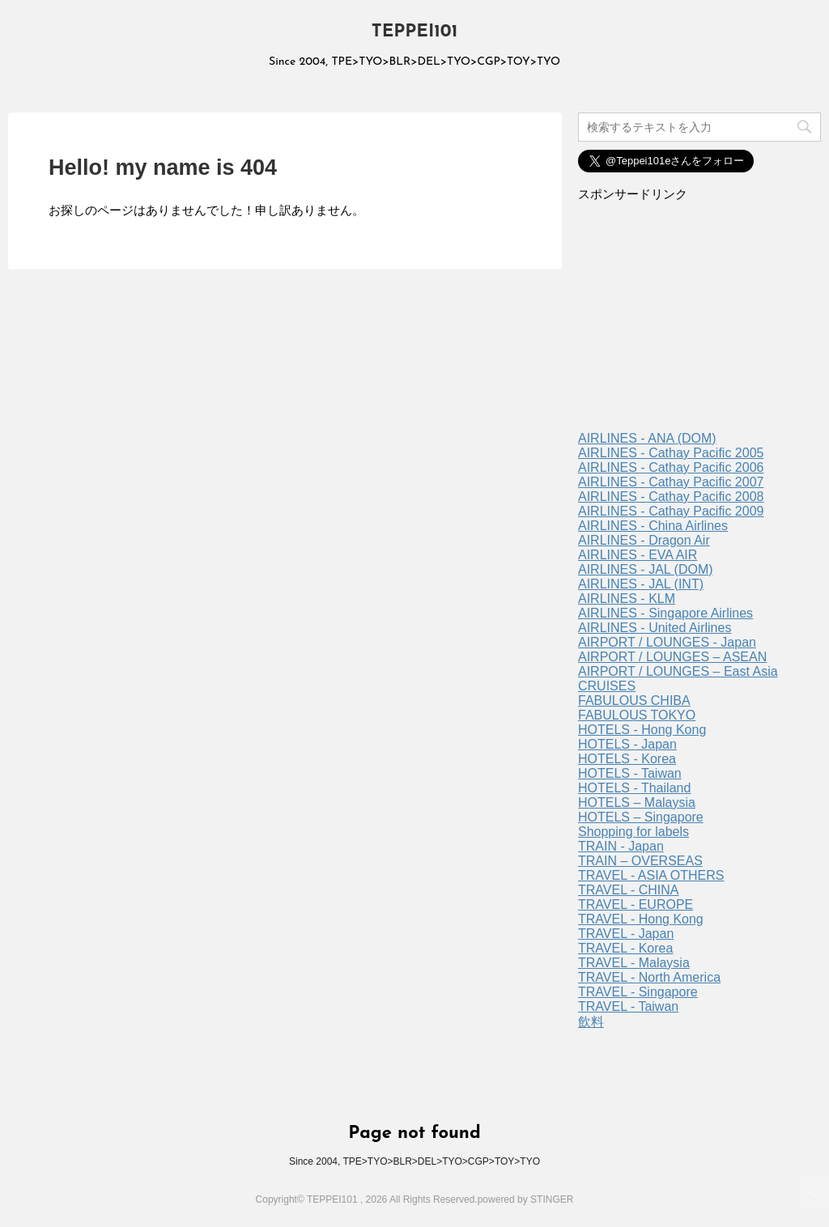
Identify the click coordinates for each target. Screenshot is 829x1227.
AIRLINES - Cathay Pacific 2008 (670, 496)
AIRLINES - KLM (626, 598)
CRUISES (607, 686)
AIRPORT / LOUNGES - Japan (667, 642)
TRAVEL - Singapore (638, 992)
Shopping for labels (633, 832)
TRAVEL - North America (649, 977)
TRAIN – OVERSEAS (640, 861)
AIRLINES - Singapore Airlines (665, 613)
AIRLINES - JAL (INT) (641, 584)
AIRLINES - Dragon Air (644, 540)
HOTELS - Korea (627, 759)
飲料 (591, 1022)
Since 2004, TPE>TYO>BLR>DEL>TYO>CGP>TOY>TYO (414, 1161)
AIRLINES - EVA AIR (637, 555)
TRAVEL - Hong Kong (641, 919)
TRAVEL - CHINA (628, 890)
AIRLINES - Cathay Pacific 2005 (670, 453)
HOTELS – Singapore (641, 817)
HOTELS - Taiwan (630, 773)
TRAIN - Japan (621, 846)
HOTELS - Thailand (634, 788)
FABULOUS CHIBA (634, 700)
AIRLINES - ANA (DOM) (647, 438)
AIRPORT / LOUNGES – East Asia (678, 671)
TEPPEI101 (415, 32)
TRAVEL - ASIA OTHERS (651, 875)
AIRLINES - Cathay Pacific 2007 (670, 482)
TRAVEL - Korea (625, 948)
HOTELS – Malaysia (636, 802)
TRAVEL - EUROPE (635, 904)
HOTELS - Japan (627, 744)
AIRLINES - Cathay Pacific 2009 (670, 511)
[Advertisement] (699, 322)
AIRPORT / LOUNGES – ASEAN (672, 657)
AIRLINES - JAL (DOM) (645, 569)
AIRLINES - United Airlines (654, 628)
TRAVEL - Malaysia (634, 963)
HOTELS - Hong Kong (642, 730)
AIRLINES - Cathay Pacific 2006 (670, 467)
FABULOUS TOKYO (636, 715)
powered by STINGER (526, 1199)
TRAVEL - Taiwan (628, 1006)
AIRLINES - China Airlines (653, 526)
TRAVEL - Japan (626, 933)
